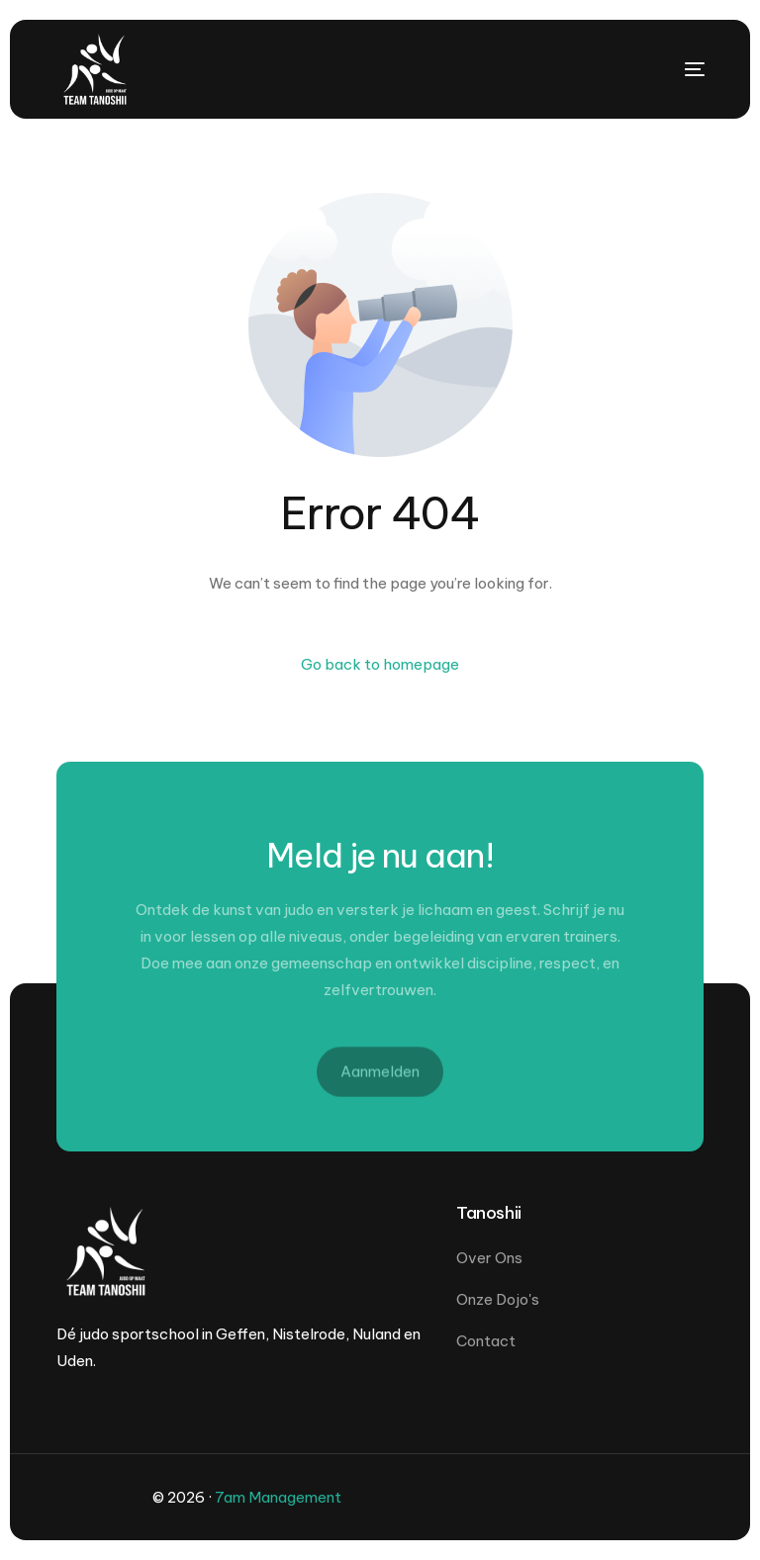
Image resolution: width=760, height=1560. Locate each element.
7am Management (278, 1497)
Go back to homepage (380, 664)
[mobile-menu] (665, 69)
